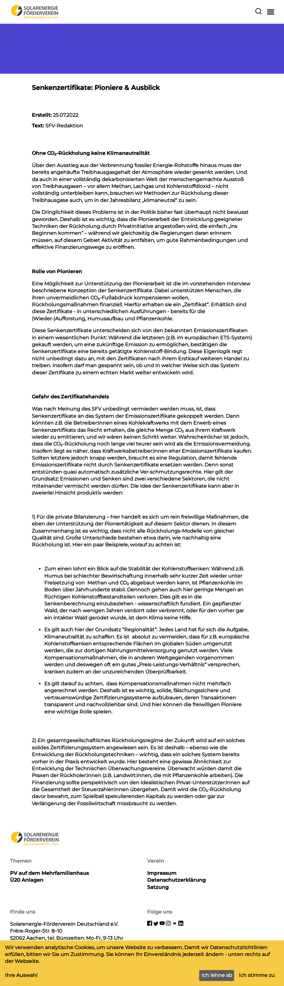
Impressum (161, 873)
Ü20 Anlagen (26, 880)
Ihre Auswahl (21, 975)
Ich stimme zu (257, 975)
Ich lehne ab (216, 975)
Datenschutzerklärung (176, 880)
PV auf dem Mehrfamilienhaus (49, 873)
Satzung (158, 887)
